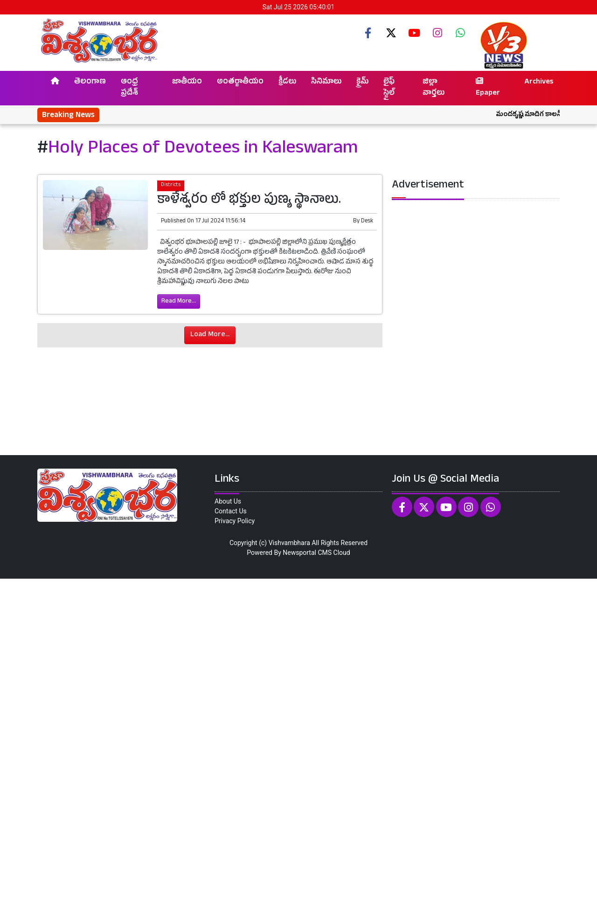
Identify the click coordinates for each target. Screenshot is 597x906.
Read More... (178, 301)
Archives (539, 82)
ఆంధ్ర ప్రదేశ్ (129, 88)
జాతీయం (187, 82)
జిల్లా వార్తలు (433, 88)
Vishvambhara (289, 542)
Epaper (488, 88)
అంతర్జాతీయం (240, 82)
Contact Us (231, 511)
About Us (228, 501)
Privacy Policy (235, 521)
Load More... (209, 335)
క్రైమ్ (362, 82)
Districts (170, 185)
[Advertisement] (280, 741)
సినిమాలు (326, 82)
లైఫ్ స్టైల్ (389, 88)
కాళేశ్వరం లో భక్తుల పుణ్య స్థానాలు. (249, 201)
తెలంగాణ (90, 82)
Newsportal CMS (307, 552)
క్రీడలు (287, 82)
